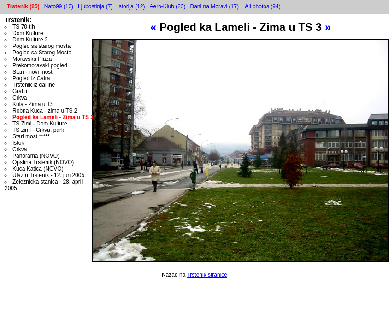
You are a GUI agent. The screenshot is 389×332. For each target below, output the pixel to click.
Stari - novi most (32, 72)
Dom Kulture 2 (30, 39)
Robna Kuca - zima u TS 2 (44, 110)
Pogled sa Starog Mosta (41, 52)
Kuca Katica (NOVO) (38, 169)
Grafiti (19, 91)
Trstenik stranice (207, 275)
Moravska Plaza (32, 59)
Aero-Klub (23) (167, 6)
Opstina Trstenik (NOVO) (43, 162)
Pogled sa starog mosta (41, 46)
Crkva (19, 98)
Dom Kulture (27, 33)
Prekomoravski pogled (39, 65)
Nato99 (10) (58, 6)
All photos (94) (262, 6)
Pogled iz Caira (31, 78)
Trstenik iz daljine (33, 85)
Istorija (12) (131, 6)
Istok (18, 143)
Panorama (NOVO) (35, 156)
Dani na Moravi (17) (214, 6)
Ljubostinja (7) (95, 6)
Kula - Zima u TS (33, 104)
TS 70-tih (23, 27)
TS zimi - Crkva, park (38, 130)
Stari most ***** (31, 136)
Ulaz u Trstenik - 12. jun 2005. (49, 175)
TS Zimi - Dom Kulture (39, 123)
